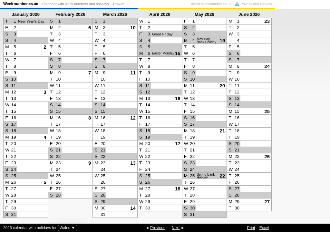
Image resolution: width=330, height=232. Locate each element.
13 (133, 163)
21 (222, 130)
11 (133, 72)
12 (133, 118)
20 (222, 85)
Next (176, 228)
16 (177, 98)
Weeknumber (20, 4)
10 (133, 27)
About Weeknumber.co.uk (266, 4)
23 (267, 21)
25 (267, 111)
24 (267, 66)
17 (177, 143)
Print (251, 228)
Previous (157, 228)
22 (222, 176)
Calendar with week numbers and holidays (75, 4)
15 (177, 53)
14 (133, 208)
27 (267, 201)
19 (222, 40)
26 (267, 156)
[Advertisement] (301, 114)
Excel (264, 228)
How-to (118, 4)
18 (177, 188)
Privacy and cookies (308, 4)
